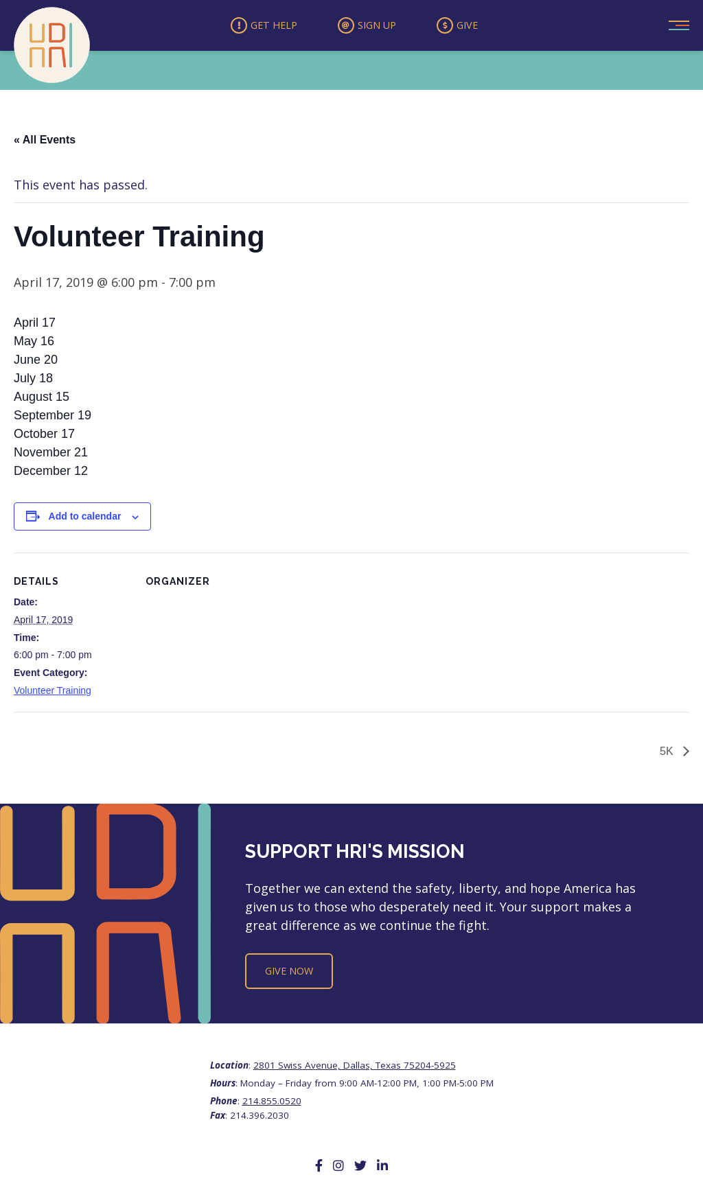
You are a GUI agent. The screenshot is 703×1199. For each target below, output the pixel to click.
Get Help (255, 27)
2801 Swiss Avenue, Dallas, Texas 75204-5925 (354, 1068)
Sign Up (367, 27)
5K (668, 753)
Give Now (289, 973)
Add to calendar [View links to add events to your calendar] (85, 518)
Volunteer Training (52, 693)
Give (467, 27)
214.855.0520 (271, 1103)
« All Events (45, 142)
